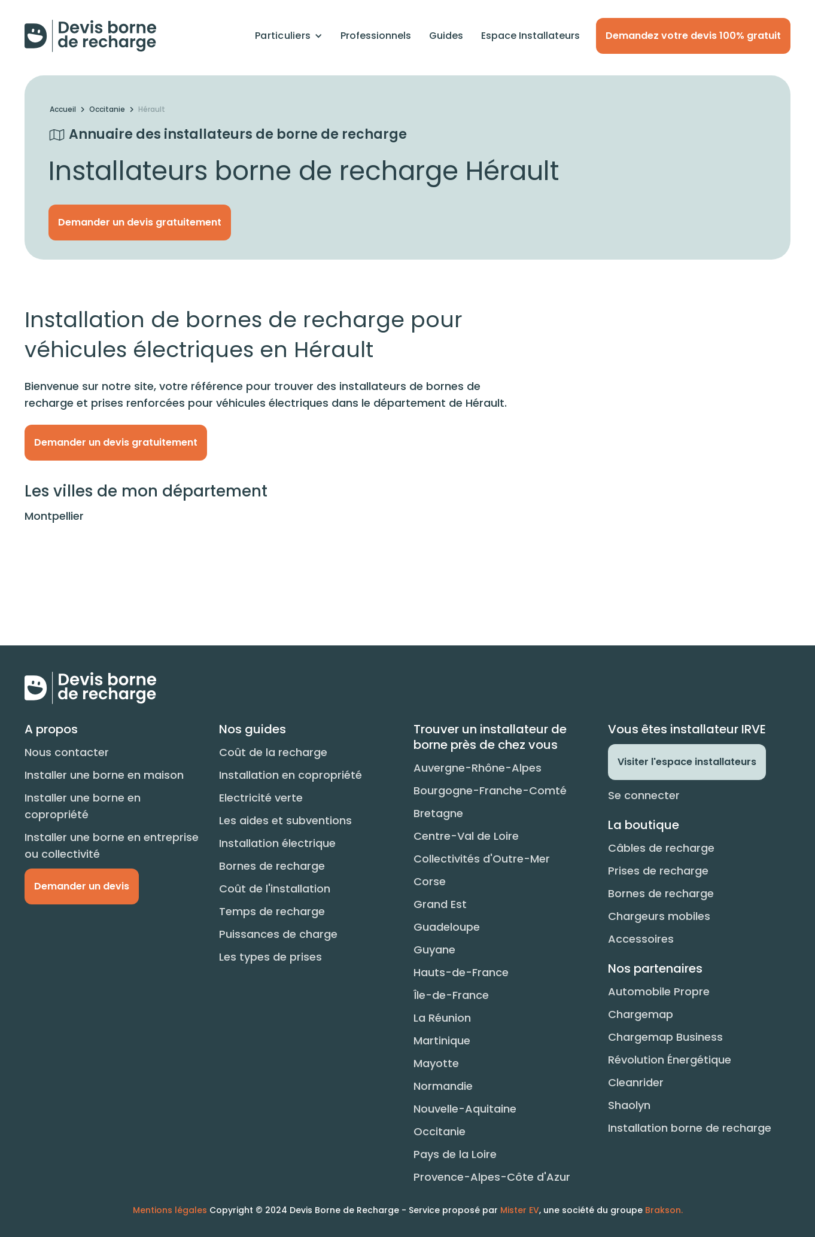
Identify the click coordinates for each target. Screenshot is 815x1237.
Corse (429, 881)
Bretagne (438, 813)
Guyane (434, 949)
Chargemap (640, 1014)
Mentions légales (170, 1210)
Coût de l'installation (274, 888)
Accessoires (641, 938)
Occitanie (107, 109)
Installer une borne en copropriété (83, 806)
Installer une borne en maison (104, 774)
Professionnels (375, 35)
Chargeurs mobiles (659, 916)
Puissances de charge (278, 934)
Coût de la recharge (273, 752)
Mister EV (519, 1210)
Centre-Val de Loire (466, 835)
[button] (289, 36)
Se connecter (644, 795)
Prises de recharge (658, 870)
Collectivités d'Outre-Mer (481, 858)
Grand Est (440, 904)
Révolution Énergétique (669, 1059)
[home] (91, 36)
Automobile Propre (659, 991)
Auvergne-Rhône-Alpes (477, 767)
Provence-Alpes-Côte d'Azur (491, 1176)
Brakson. (664, 1210)
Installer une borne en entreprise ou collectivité (112, 845)
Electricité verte (261, 797)
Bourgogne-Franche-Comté (490, 790)
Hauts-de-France (461, 972)
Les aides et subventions (285, 820)
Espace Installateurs (530, 35)
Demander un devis (81, 886)
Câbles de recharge (661, 847)
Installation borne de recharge (689, 1127)
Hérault (151, 109)
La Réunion (442, 1017)
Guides (446, 35)
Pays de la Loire (455, 1154)
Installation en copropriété (290, 774)
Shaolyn (629, 1105)
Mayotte (436, 1063)
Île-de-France (451, 995)
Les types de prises (270, 956)
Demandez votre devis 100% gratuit (693, 35)
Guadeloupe (446, 926)
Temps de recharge (272, 911)
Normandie (443, 1085)
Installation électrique (277, 843)
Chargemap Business (665, 1036)
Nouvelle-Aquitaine (464, 1108)
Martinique (441, 1040)
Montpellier (54, 515)
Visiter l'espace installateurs (687, 762)
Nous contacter (67, 752)
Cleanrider (636, 1082)
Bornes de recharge (272, 865)
